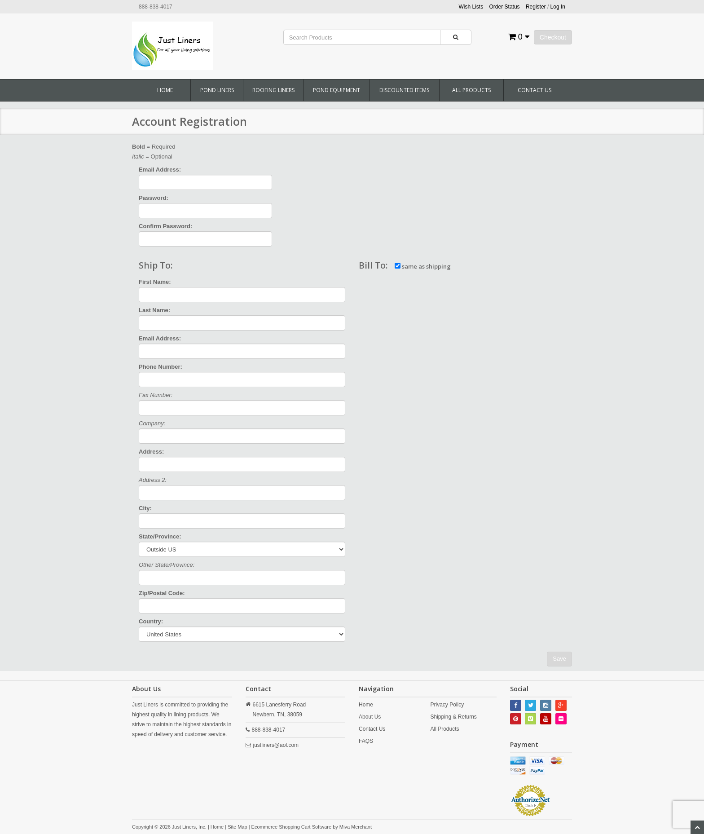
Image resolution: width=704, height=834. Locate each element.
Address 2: (153, 480)
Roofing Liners (273, 90)
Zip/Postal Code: (162, 593)
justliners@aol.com (276, 745)
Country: (151, 621)
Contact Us (534, 90)
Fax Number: (155, 395)
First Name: (155, 281)
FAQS (366, 741)
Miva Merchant (355, 827)
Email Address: (160, 169)
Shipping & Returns (453, 717)
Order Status (504, 7)
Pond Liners (217, 90)
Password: (153, 197)
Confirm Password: (165, 226)
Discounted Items (404, 90)
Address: (151, 451)
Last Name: (154, 310)
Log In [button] (557, 7)
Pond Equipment (336, 90)
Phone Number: (160, 366)
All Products (471, 90)
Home (165, 90)
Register (536, 7)
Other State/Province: (166, 564)
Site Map (237, 827)
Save (559, 658)
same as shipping (423, 266)
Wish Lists (471, 7)
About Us (370, 717)
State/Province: (160, 536)
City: (145, 508)
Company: (152, 423)
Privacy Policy (447, 705)
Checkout (553, 37)
